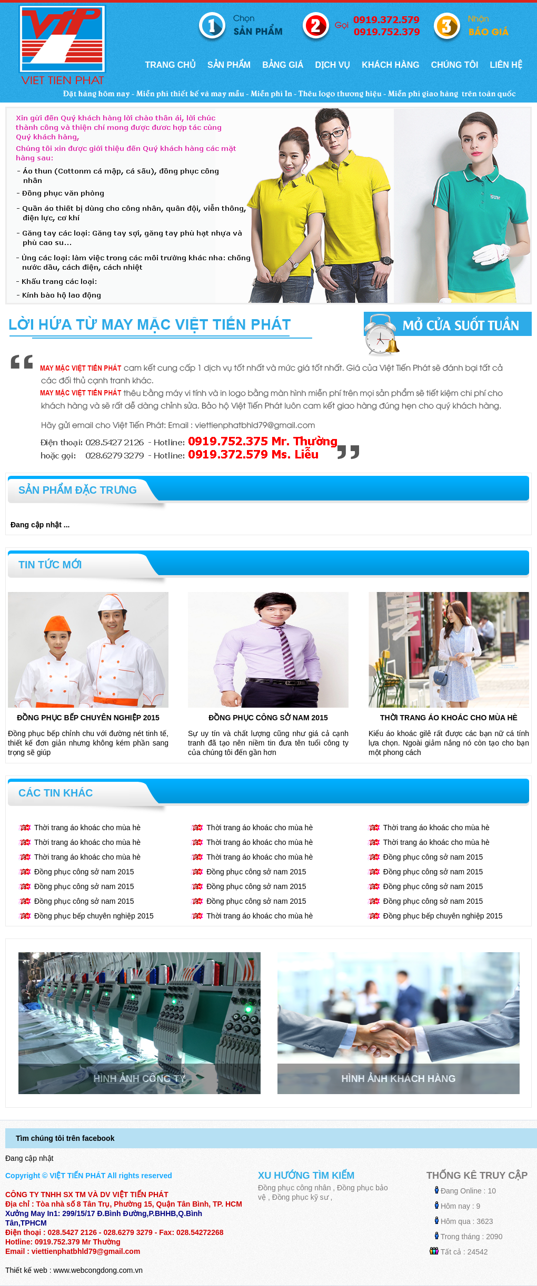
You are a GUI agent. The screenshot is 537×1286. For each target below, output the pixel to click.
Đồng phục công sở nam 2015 (267, 717)
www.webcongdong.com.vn (98, 1270)
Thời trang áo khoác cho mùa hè (449, 717)
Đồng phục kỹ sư (300, 1197)
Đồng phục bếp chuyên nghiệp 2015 (88, 717)
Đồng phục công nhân (294, 1187)
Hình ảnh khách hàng (398, 1079)
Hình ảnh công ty (139, 1079)
